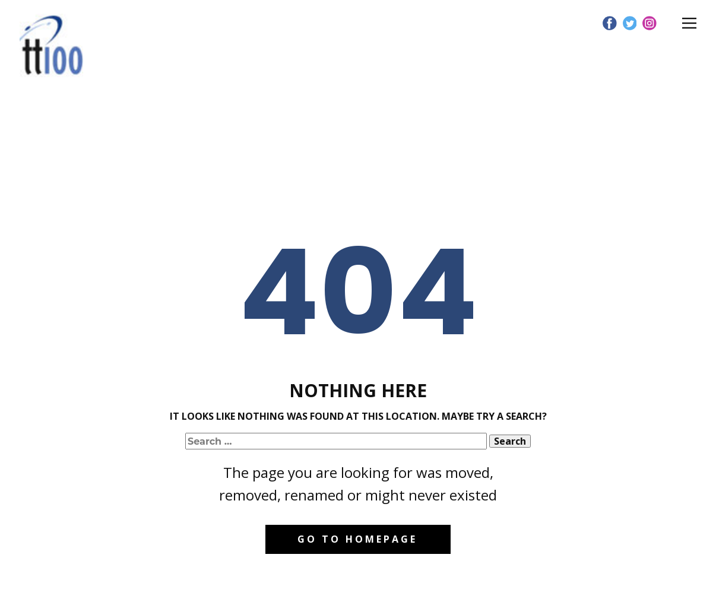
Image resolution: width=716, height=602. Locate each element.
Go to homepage (357, 539)
